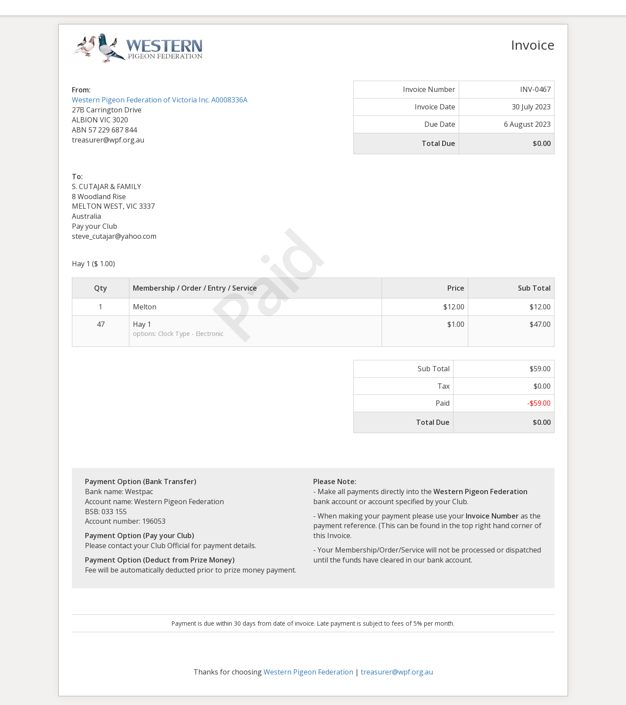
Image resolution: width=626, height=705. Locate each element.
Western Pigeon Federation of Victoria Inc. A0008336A (159, 100)
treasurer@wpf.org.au (397, 672)
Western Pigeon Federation (308, 672)
